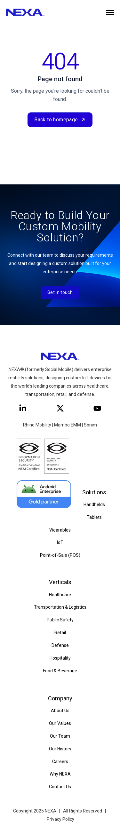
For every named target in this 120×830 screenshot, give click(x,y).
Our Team (60, 736)
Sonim (90, 424)
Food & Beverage (60, 670)
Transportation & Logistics (60, 607)
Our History (60, 748)
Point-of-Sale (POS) (60, 555)
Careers (60, 761)
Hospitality (60, 658)
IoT (60, 542)
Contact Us (60, 786)
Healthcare (60, 594)
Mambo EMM (67, 424)
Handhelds (94, 504)
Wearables (60, 530)
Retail (60, 632)
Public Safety (60, 619)
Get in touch (60, 292)
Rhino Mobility (37, 424)
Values (63, 723)
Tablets (94, 517)
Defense (60, 645)
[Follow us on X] (60, 408)
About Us (60, 710)
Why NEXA (60, 773)
